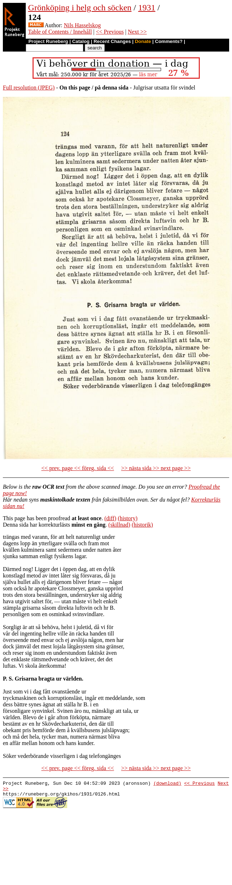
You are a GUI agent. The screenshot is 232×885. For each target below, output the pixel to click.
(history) (127, 518)
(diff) (110, 518)
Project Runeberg (48, 41)
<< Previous (110, 32)
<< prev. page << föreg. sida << (77, 468)
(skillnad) (119, 525)
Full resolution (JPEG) (29, 87)
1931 (147, 7)
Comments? (169, 41)
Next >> (137, 32)
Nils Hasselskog (82, 25)
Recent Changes (112, 41)
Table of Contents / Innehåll (60, 32)
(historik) (142, 525)
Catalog (81, 41)
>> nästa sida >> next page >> (156, 468)
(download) (167, 784)
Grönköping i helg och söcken (80, 7)
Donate (143, 41)
